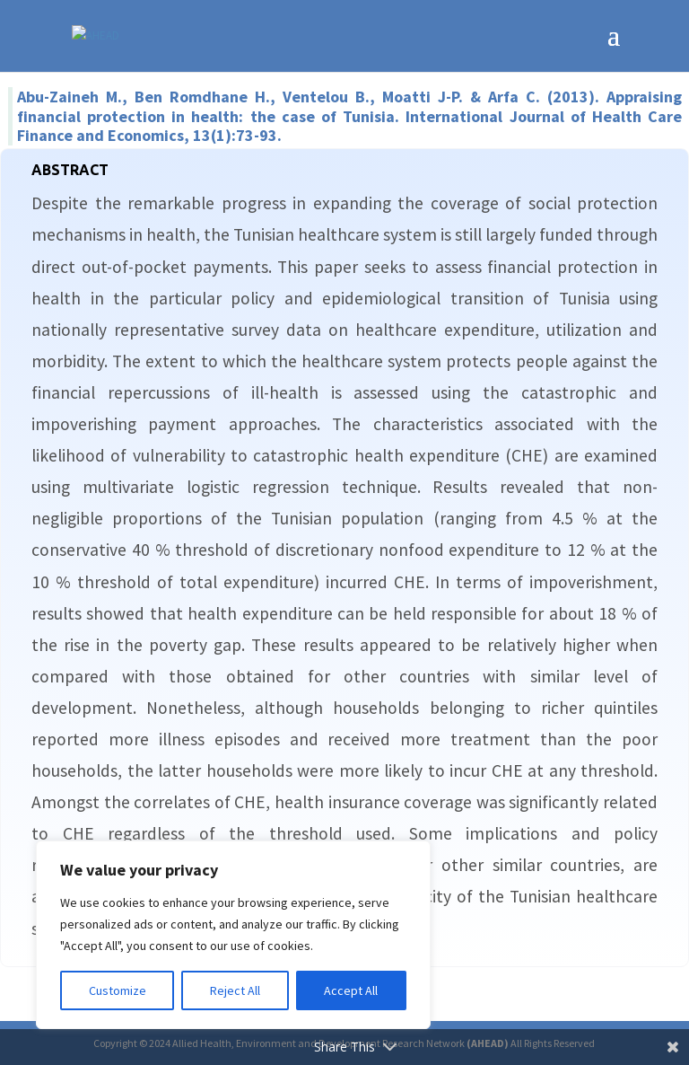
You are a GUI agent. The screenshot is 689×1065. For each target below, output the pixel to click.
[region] (233, 935)
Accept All (351, 990)
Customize (117, 990)
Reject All (235, 990)
